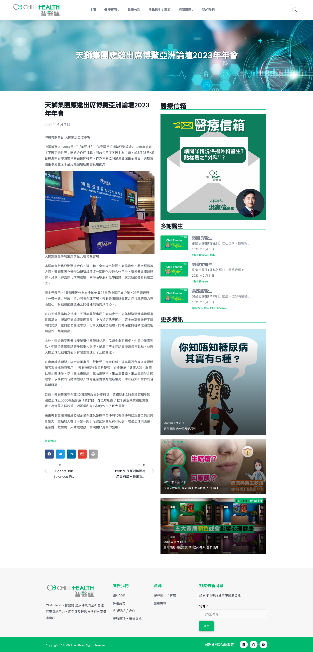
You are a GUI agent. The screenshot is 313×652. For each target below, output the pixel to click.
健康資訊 (112, 10)
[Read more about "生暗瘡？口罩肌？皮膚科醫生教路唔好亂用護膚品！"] (213, 466)
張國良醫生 (202, 238)
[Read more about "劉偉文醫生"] (174, 269)
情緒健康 (181, 548)
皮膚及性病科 (172, 488)
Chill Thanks (200, 255)
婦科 (213, 255)
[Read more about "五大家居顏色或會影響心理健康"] (213, 526)
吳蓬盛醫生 (202, 291)
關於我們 (209, 10)
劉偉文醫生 (202, 264)
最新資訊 (187, 488)
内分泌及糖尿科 (186, 429)
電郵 (203, 606)
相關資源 (186, 10)
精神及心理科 (200, 308)
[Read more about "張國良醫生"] (174, 242)
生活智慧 (199, 488)
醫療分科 (134, 10)
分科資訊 (169, 429)
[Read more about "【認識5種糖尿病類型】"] (213, 382)
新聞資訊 (50, 441)
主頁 (93, 10)
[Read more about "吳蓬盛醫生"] (174, 295)
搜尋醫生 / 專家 (159, 10)
